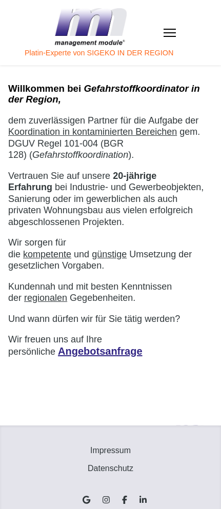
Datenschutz (110, 468)
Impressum (110, 450)
